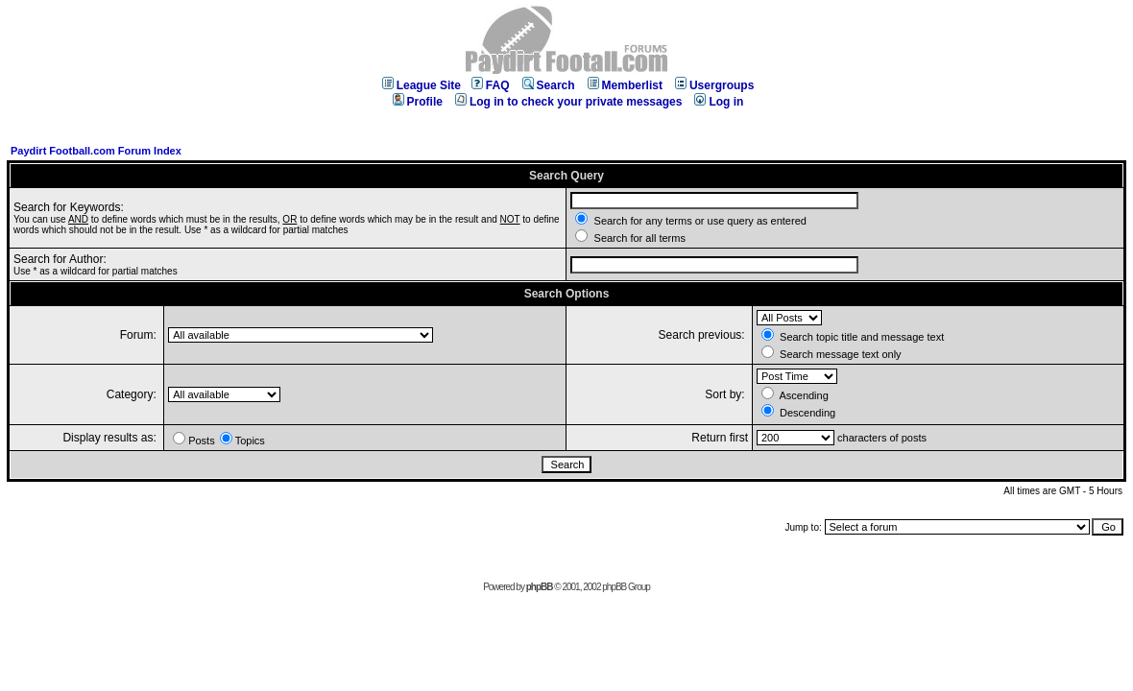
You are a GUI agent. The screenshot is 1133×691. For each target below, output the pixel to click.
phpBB (539, 587)
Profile (418, 101)
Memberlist (625, 85)
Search (548, 85)
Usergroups (714, 85)
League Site (421, 85)
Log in (718, 101)
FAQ (490, 85)
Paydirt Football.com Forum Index (96, 150)
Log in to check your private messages (568, 101)
